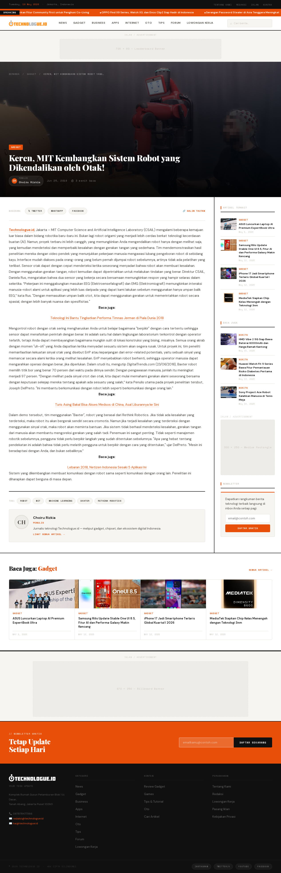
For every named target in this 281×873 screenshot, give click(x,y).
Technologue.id (21, 230)
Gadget (79, 23)
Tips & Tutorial (153, 801)
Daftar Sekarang (253, 742)
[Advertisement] (140, 110)
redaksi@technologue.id (28, 818)
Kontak (267, 4)
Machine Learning (60, 500)
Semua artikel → (260, 570)
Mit (38, 500)
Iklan (255, 4)
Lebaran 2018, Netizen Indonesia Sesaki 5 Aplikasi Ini (106, 467)
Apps (115, 23)
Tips (161, 23)
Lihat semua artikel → (49, 534)
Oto (148, 23)
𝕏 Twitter (35, 211)
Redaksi (241, 4)
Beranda (14, 74)
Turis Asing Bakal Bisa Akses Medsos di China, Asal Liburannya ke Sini (107, 404)
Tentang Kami (223, 4)
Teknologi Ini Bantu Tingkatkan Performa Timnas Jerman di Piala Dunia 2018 (107, 318)
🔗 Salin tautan (194, 211)
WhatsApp (57, 211)
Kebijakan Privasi (223, 817)
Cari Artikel (151, 817)
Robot (24, 500)
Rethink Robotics (109, 500)
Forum (176, 23)
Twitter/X (223, 866)
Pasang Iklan (221, 809)
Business (98, 23)
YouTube (243, 866)
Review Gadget (154, 786)
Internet (132, 23)
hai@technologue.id (25, 823)
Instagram (201, 866)
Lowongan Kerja (200, 23)
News (63, 23)
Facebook (78, 211)
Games (149, 794)
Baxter (85, 500)
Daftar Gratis (248, 528)
